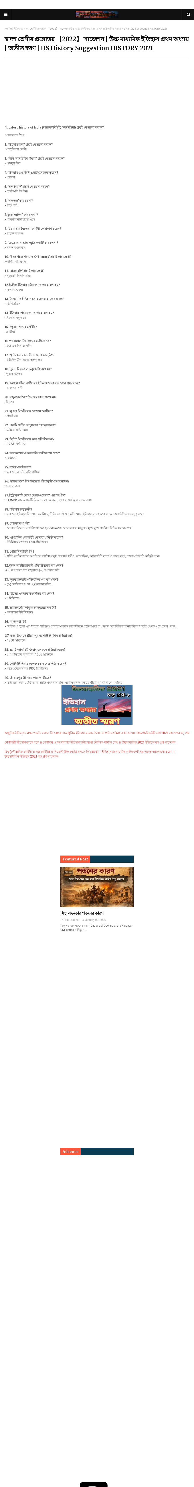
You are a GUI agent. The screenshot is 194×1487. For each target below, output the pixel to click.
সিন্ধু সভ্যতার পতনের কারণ (82, 913)
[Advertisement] (97, 94)
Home (8, 28)
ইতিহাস (18, 28)
